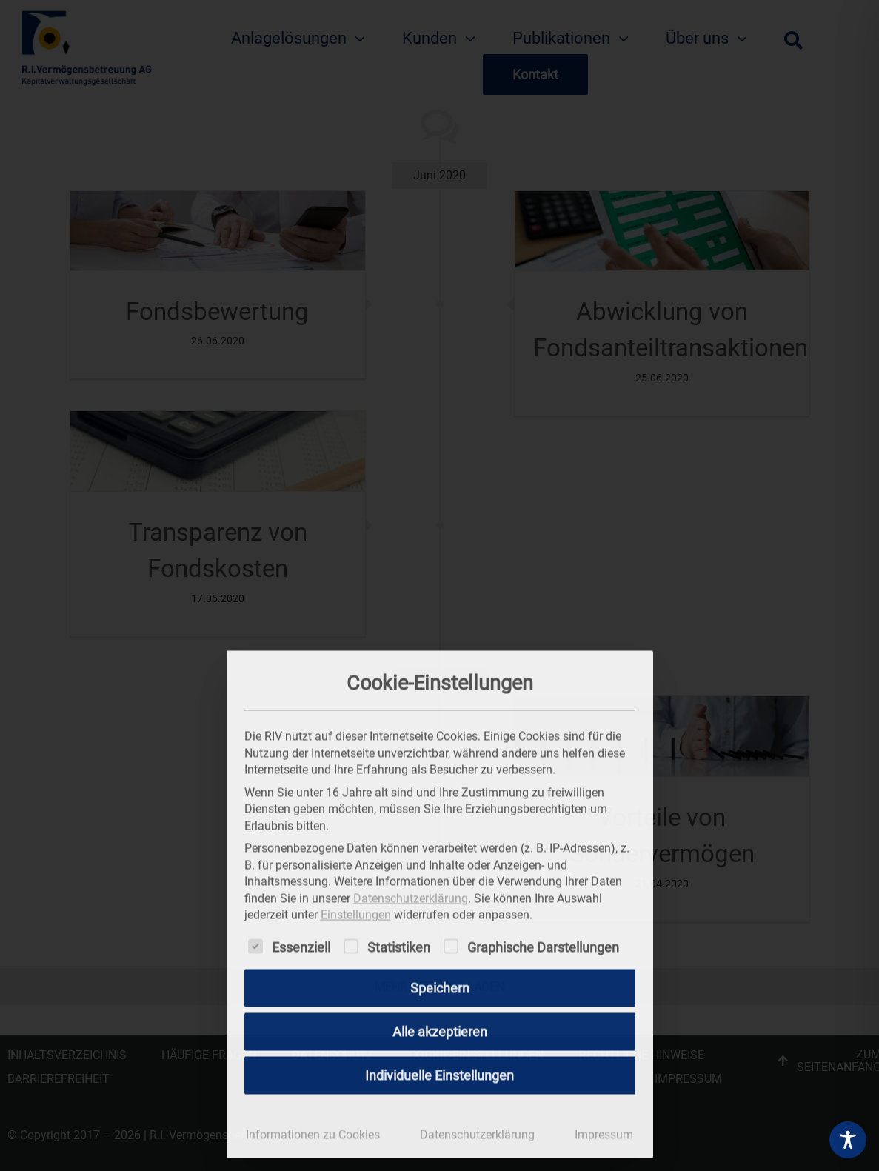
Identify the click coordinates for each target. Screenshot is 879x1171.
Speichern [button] (439, 984)
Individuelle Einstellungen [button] (439, 1072)
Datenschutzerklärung (410, 895)
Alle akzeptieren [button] (439, 1028)
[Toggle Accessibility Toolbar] (848, 1140)
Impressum (604, 1131)
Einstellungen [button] (356, 911)
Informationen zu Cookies (313, 1131)
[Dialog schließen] (635, 665)
